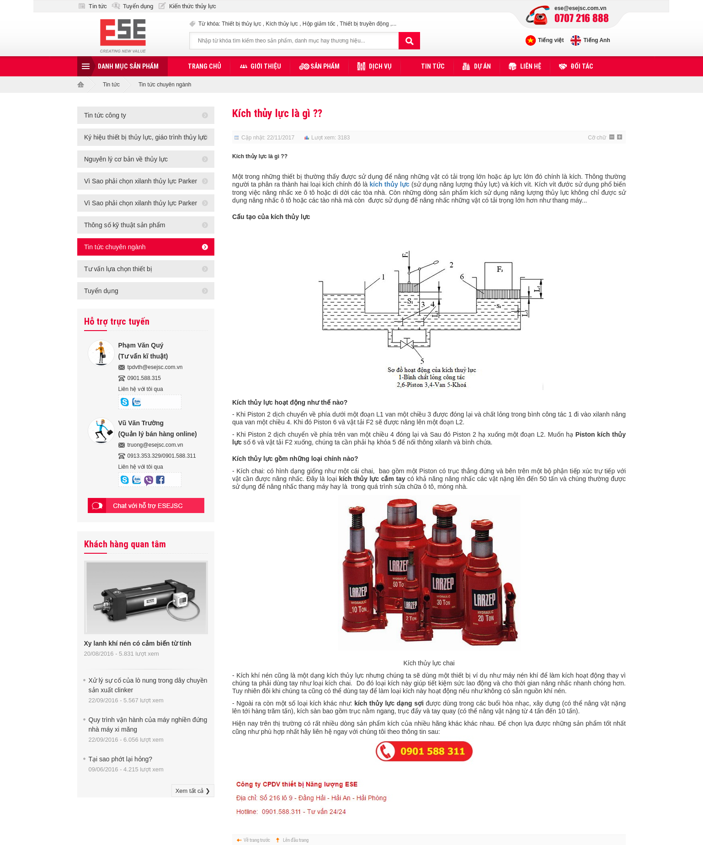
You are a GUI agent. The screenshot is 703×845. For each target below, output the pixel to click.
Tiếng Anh (596, 40)
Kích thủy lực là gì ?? (277, 113)
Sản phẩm (325, 66)
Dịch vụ (380, 66)
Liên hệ (530, 66)
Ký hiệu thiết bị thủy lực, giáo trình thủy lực (145, 137)
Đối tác (581, 66)
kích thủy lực (390, 184)
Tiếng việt (551, 40)
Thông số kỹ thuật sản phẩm (124, 225)
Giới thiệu (265, 66)
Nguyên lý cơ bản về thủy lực (126, 159)
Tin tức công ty (105, 115)
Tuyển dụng (138, 6)
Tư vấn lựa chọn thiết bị (118, 269)
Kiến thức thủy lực (192, 6)
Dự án (482, 66)
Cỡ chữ (597, 137)
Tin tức (98, 6)
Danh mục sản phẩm (128, 66)
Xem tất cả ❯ (193, 790)
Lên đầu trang (296, 839)
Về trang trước (257, 839)
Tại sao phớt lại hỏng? (121, 759)
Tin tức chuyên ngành (165, 84)
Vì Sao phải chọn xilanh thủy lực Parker (140, 181)
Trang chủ (204, 66)
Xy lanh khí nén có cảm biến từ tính (138, 643)
